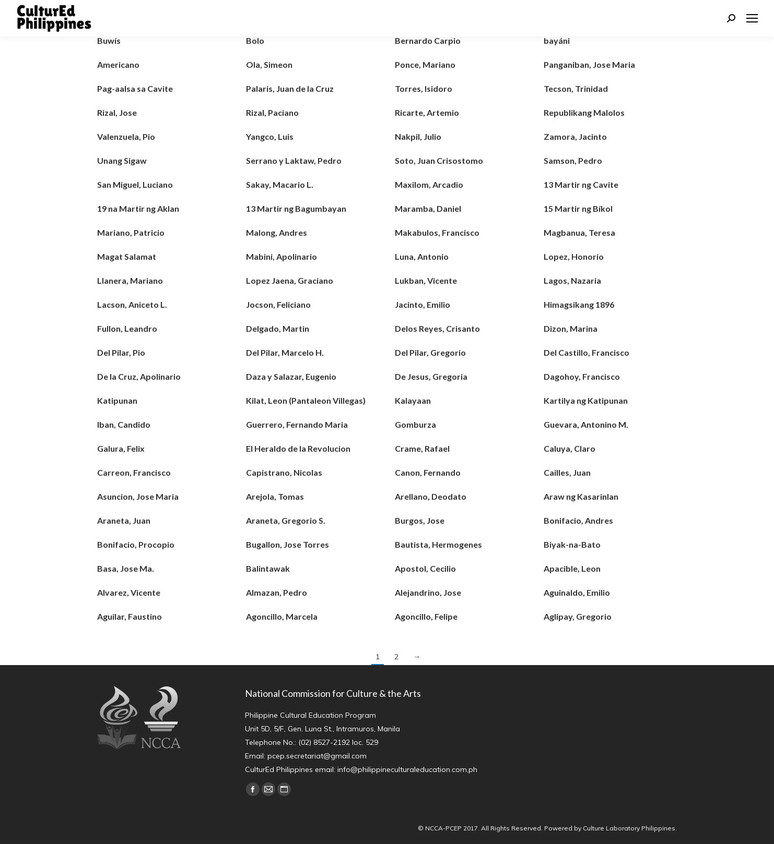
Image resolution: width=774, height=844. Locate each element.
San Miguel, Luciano (135, 184)
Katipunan (117, 400)
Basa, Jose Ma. (125, 568)
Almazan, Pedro (276, 592)
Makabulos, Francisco (437, 232)
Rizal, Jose (117, 112)
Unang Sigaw (122, 160)
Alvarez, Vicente (128, 592)
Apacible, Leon (572, 568)
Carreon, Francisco (134, 472)
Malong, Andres (276, 232)
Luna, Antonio (422, 256)
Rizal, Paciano (272, 112)
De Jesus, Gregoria (431, 376)
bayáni (557, 40)
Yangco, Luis (270, 136)
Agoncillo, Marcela (282, 616)
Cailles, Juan (567, 472)
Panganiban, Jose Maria (589, 64)
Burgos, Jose (419, 520)
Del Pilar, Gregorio (430, 352)
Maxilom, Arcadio (429, 184)
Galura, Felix (121, 448)
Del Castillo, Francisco (586, 352)
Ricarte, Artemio (427, 112)
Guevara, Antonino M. (586, 424)
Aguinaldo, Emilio (577, 592)
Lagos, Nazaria (572, 280)
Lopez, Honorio (574, 256)
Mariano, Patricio (131, 232)
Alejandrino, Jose (428, 592)
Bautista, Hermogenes (438, 544)
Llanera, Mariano (130, 280)
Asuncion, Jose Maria (138, 496)
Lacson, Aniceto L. (132, 304)
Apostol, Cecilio (425, 568)
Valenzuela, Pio (126, 136)
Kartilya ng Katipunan (586, 400)
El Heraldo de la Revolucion (298, 448)
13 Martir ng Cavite (581, 184)
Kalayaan (413, 400)
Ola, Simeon (269, 64)
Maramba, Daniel (428, 208)
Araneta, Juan (123, 520)
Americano (118, 64)
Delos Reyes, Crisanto (437, 328)
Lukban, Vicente (426, 280)
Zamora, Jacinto (575, 136)
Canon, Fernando (428, 472)
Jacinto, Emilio (422, 304)
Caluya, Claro (569, 448)
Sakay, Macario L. (279, 184)
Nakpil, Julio (418, 136)
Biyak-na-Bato (572, 544)
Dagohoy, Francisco (582, 376)
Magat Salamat (126, 256)
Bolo (255, 40)
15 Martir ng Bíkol (578, 208)
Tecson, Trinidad (576, 88)
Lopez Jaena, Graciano (289, 280)
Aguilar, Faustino (129, 616)
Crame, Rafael (422, 448)
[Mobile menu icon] (752, 18)
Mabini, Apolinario (281, 256)
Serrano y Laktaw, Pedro (294, 160)
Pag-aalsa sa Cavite (135, 88)
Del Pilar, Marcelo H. (285, 352)
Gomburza (415, 424)
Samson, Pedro (573, 160)
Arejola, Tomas (275, 496)
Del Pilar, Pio (121, 352)
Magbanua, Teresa (579, 232)
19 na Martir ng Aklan (138, 208)
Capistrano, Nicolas (284, 472)
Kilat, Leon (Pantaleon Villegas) (306, 400)
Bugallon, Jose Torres (287, 544)
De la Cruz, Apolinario (139, 376)
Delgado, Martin (277, 328)
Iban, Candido (123, 424)
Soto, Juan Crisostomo (439, 160)
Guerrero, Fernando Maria (297, 424)
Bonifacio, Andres (578, 520)
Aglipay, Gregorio (578, 616)
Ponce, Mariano (425, 64)
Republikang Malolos (584, 112)
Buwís (109, 40)
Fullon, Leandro (127, 328)
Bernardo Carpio (428, 40)
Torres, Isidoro (423, 88)
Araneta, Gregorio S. (285, 520)
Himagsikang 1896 (579, 304)
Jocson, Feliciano (278, 304)
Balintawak (268, 568)
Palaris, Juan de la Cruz (290, 88)
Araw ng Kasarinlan (581, 496)
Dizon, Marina (570, 328)
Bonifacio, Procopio (135, 544)
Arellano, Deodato (430, 496)
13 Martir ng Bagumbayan (296, 208)
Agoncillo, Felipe (426, 616)
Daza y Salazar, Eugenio (291, 376)
